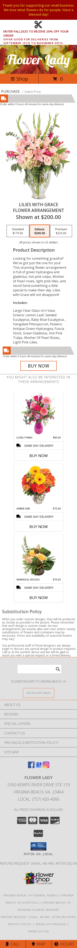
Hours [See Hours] (64, 944)
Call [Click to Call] (13, 944)
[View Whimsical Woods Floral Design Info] (38, 556)
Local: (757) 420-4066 (38, 799)
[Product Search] (39, 669)
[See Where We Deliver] (38, 693)
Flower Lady (38, 59)
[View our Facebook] (31, 766)
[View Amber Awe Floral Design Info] (38, 485)
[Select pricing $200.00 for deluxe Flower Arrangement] (39, 231)
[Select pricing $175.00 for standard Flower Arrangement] (18, 231)
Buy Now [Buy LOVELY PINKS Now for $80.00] (38, 455)
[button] (38, 846)
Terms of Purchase (50, 924)
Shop (19, 78)
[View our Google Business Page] (38, 766)
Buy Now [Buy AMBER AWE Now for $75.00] (38, 526)
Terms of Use (38, 931)
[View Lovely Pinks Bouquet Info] (38, 414)
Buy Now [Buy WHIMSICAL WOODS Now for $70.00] (38, 597)
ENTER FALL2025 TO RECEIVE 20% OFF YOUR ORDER (39, 33)
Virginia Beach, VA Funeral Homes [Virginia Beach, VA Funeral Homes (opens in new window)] (30, 895)
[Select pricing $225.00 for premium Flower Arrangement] (61, 231)
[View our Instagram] (46, 766)
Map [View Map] (38, 944)
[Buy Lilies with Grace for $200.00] (38, 366)
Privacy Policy (20, 924)
